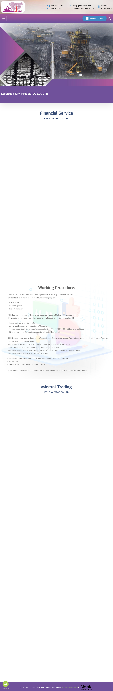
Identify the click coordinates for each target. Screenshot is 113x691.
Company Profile (92, 18)
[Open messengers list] (6, 684)
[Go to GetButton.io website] (5, 688)
